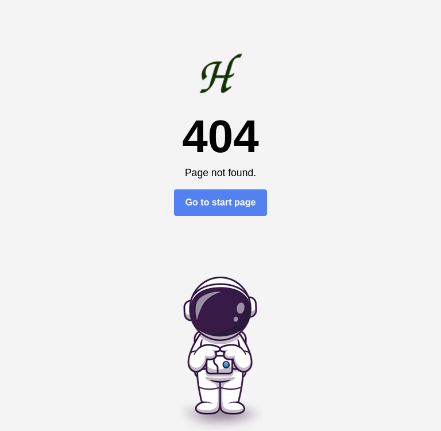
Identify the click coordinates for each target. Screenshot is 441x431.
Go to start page (220, 202)
